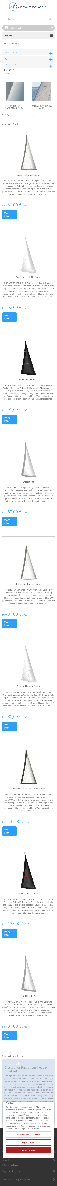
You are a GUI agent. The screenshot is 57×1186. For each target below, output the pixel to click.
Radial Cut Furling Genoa (28, 583)
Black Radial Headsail (28, 893)
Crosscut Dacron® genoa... (15, 106)
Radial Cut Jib (28, 995)
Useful (9, 58)
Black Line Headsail (28, 379)
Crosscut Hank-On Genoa (28, 277)
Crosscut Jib (28, 481)
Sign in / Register (11, 1171)
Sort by (5, 115)
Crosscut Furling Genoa (28, 174)
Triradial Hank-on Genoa (28, 686)
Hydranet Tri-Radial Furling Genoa (29, 788)
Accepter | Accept (28, 1150)
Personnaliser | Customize (28, 1135)
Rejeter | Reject (28, 1142)
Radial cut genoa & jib (42, 106)
